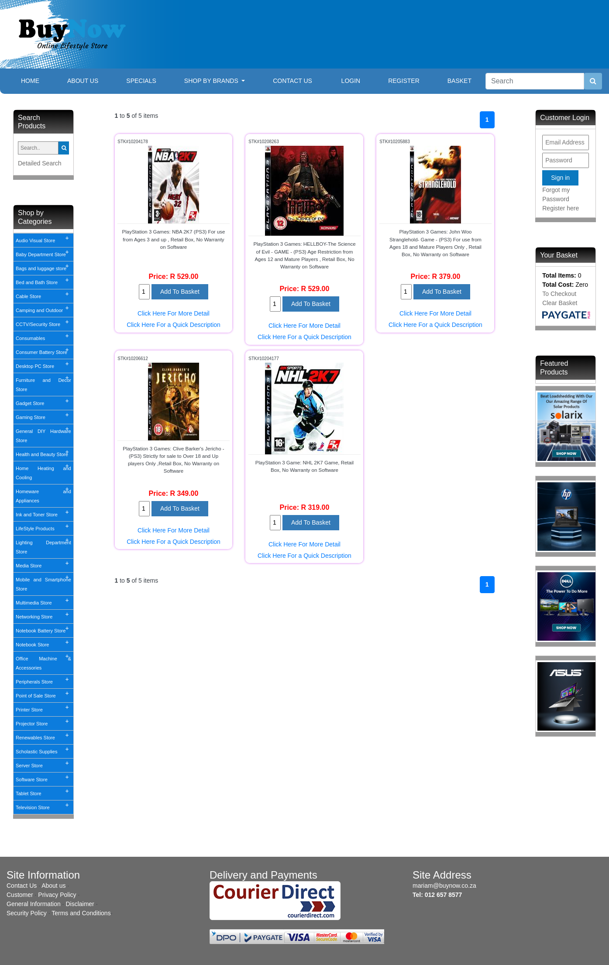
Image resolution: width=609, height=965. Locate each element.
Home (37, 80)
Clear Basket (559, 302)
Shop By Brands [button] (212, 80)
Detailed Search (40, 163)
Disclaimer (79, 903)
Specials (141, 80)
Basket (459, 80)
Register (404, 80)
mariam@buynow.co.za (444, 885)
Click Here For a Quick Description (173, 324)
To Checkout (559, 293)
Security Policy (27, 913)
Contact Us (292, 80)
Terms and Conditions (81, 913)
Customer (20, 894)
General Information (34, 903)
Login (351, 80)
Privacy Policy (57, 894)
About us (53, 885)
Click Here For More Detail (174, 313)
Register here (560, 208)
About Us (82, 80)
